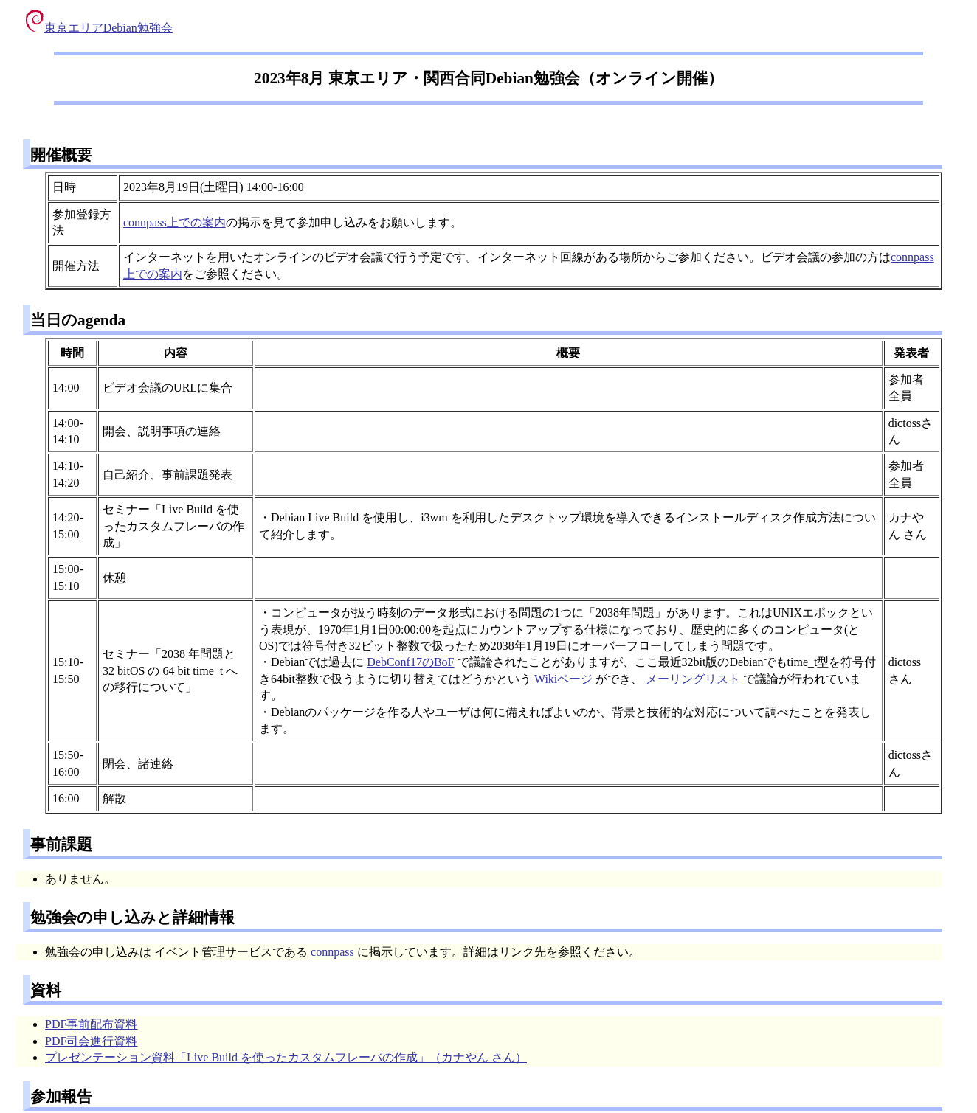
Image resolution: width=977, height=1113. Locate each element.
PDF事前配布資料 (91, 1024)
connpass (332, 952)
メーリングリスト (693, 679)
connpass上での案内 (174, 222)
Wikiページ (563, 679)
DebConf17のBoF (410, 662)
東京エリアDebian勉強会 (99, 27)
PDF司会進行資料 (91, 1041)
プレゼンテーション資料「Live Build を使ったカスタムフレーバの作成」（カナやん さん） (286, 1057)
